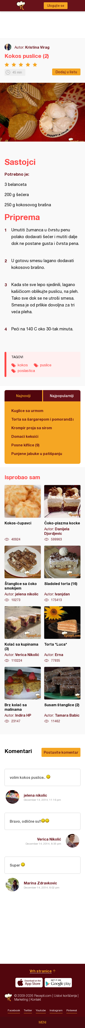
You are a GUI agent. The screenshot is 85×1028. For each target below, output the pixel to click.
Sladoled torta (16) (62, 574)
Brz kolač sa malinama (23, 695)
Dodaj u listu (66, 72)
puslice (45, 365)
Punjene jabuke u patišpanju (36, 453)
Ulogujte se (55, 5)
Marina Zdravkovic (40, 883)
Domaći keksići (24, 436)
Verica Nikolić (49, 839)
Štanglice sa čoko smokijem (23, 574)
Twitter (28, 1010)
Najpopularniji (62, 395)
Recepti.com (8, 997)
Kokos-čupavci (23, 513)
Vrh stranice (41, 971)
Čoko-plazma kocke (62, 513)
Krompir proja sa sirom (31, 428)
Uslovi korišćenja (65, 995)
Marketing (21, 999)
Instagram (56, 1010)
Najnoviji (23, 395)
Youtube (41, 1010)
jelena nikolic (35, 795)
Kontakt (36, 999)
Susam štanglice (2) (62, 695)
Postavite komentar (61, 752)
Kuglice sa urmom (27, 410)
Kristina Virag (37, 47)
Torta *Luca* (62, 634)
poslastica (26, 371)
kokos (23, 365)
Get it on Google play (58, 982)
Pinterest (71, 1010)
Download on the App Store (29, 982)
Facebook (14, 1010)
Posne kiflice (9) (25, 445)
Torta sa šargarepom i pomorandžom (42, 419)
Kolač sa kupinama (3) (23, 634)
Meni (42, 1022)
